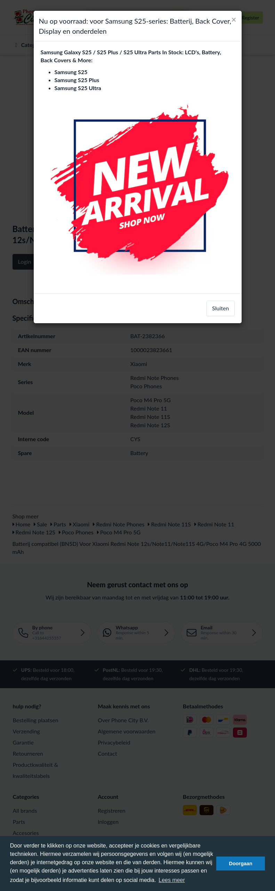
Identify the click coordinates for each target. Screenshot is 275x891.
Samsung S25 (71, 72)
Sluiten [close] (220, 308)
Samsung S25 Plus (77, 80)
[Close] (234, 19)
